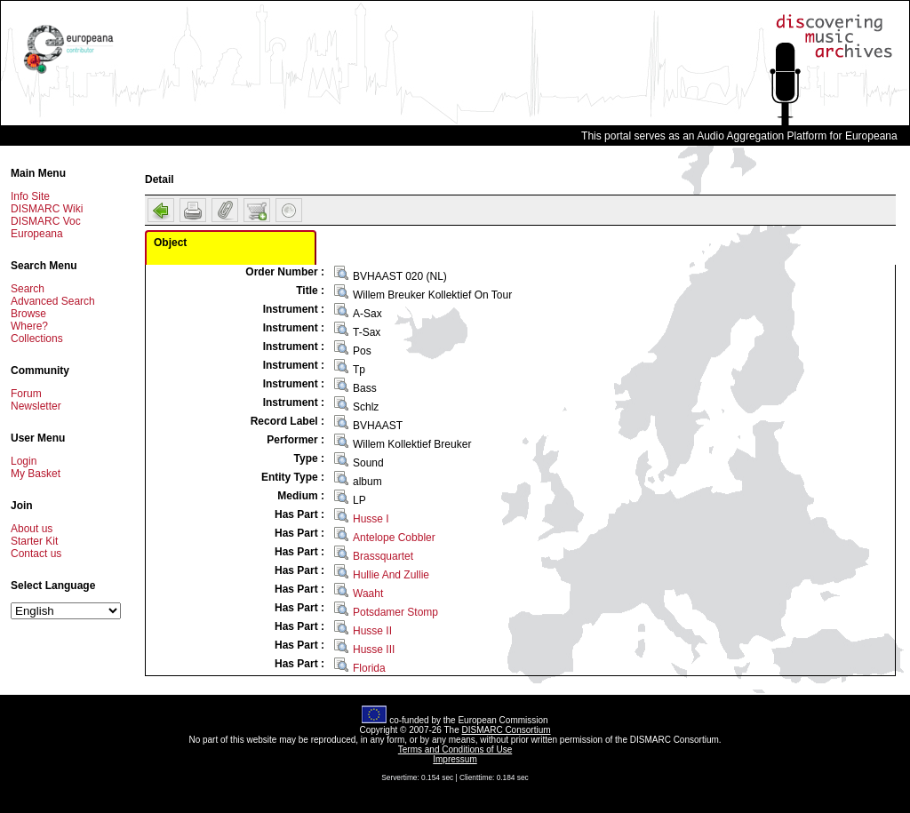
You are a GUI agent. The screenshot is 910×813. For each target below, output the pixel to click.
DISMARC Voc (46, 221)
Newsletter (36, 406)
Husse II (372, 631)
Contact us (36, 553)
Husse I (371, 519)
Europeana (37, 233)
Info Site (30, 196)
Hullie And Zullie (391, 575)
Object (170, 242)
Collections (37, 338)
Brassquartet (383, 556)
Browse (28, 313)
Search (27, 289)
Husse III (374, 649)
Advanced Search (53, 301)
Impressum (454, 759)
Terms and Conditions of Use (455, 749)
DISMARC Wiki (47, 209)
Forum (26, 393)
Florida (369, 668)
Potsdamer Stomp (395, 612)
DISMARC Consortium (506, 730)
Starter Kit (34, 541)
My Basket (35, 473)
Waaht (368, 593)
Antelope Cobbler (394, 537)
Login (23, 461)
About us (31, 528)
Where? (29, 326)
